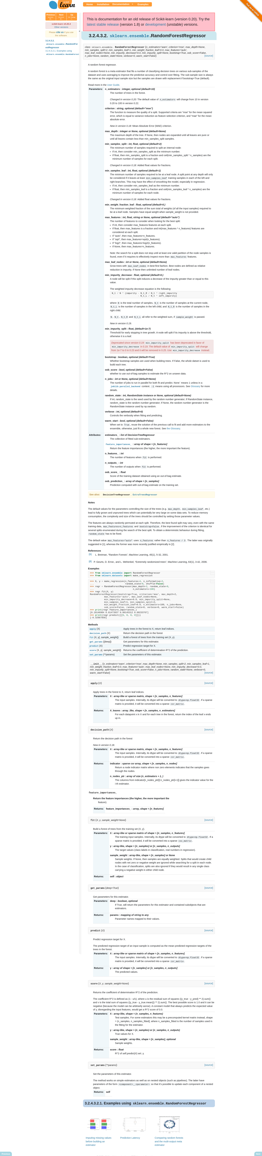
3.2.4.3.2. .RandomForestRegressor (61, 44)
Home (89, 4)
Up (71, 17)
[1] (90, 550)
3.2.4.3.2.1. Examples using (67, 52)
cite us (60, 32)
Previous (50, 17)
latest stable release (103, 24)
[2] (90, 558)
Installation (103, 4)
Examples (143, 4)
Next (61, 17)
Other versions (61, 27)
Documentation (120, 4)
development (155, 24)
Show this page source (155, 1150)
